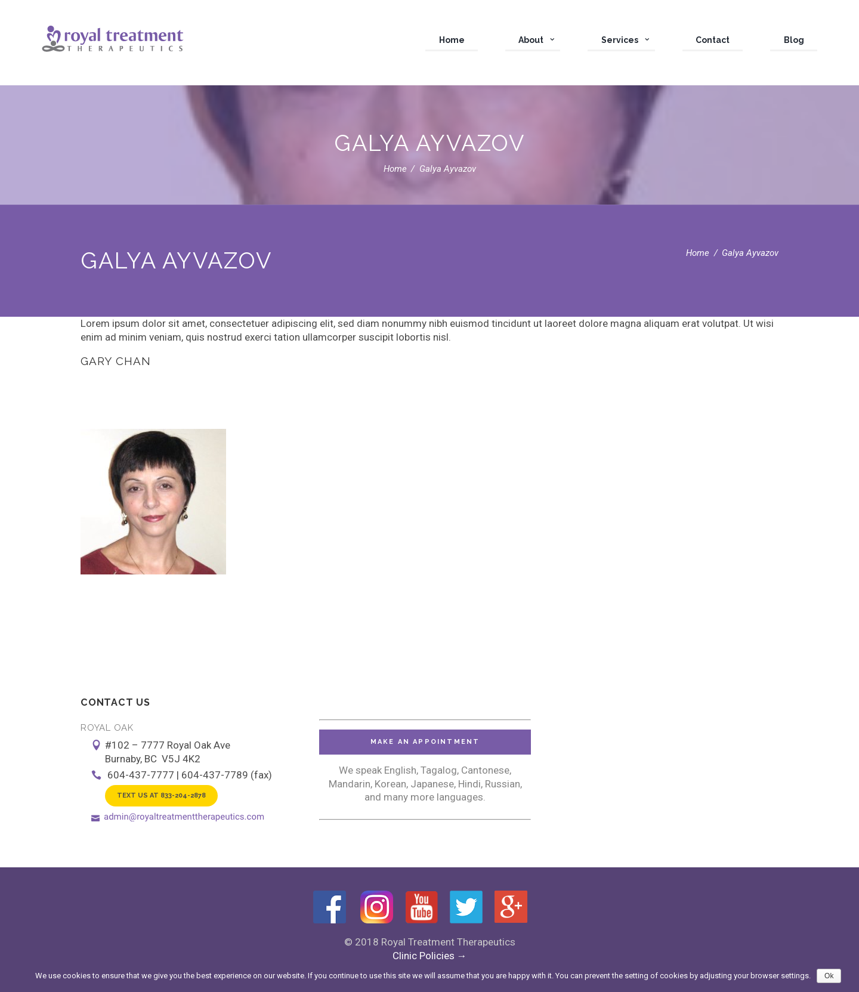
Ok (828, 976)
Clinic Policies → (430, 956)
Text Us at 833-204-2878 (161, 795)
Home (395, 168)
